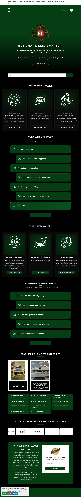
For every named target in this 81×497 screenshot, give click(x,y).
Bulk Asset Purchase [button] (67, 127)
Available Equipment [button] (40, 127)
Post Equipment (27, 1)
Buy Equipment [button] (23, 58)
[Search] (71, 10)
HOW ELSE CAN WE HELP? (54, 1)
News (20, 1)
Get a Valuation (36, 1)
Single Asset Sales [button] (14, 127)
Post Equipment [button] (58, 58)
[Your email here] (55, 463)
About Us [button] (63, 1)
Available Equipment (40, 272)
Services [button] (44, 1)
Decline (9, 493)
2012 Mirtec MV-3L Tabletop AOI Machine (17, 385)
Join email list (65, 10)
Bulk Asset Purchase (66, 272)
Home (9, 1)
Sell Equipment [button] (40, 58)
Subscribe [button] (55, 468)
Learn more (15, 493)
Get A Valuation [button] (40, 63)
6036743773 (14, 10)
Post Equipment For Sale (40, 215)
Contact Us (11, 3)
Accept (4, 493)
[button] (15, 2)
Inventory (14, 1)
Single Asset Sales (14, 272)
